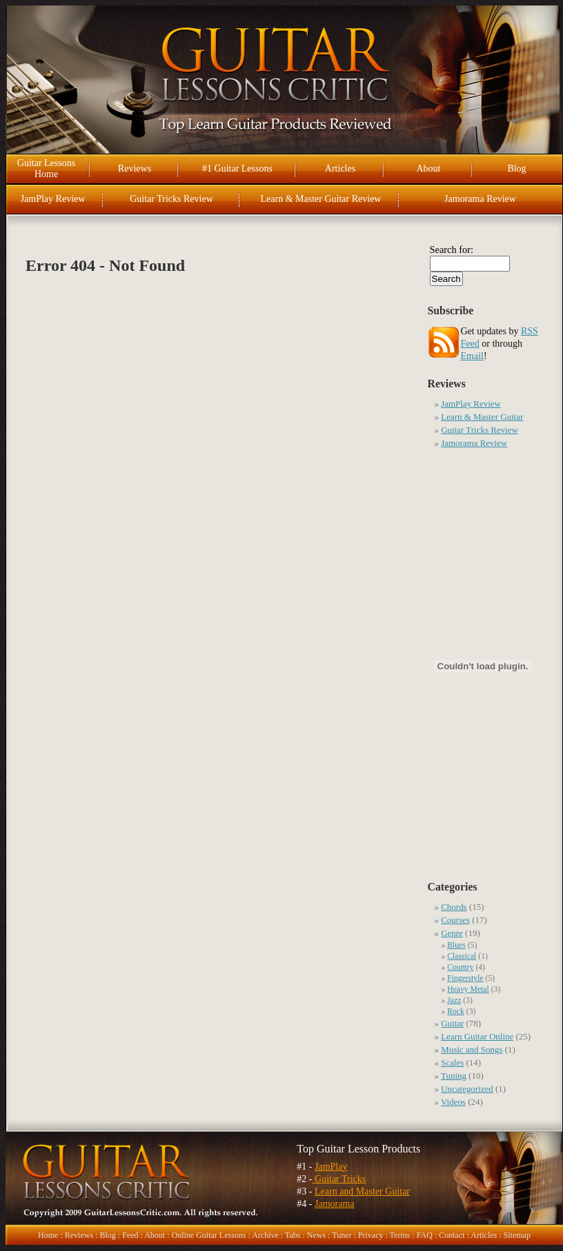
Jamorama (335, 1204)
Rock (455, 1011)
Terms (400, 1235)
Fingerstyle (465, 978)
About (429, 168)
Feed (130, 1235)
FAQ (425, 1235)
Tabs (293, 1235)
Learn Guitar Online (477, 1036)
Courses (455, 920)
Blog (516, 168)
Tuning (453, 1075)
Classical (461, 956)
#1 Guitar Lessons (237, 168)
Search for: (452, 249)
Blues (456, 945)
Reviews (134, 168)
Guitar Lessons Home (46, 168)
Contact (451, 1235)
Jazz (454, 1000)
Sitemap (517, 1235)
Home (48, 1235)
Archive (265, 1235)
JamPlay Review (53, 199)
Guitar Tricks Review (171, 199)
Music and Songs (471, 1049)
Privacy (371, 1235)
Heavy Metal (468, 989)
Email (472, 356)
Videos (453, 1102)
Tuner (341, 1235)
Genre (452, 933)
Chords (453, 907)
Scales (452, 1062)
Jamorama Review (480, 199)
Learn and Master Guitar (362, 1191)
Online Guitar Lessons (208, 1235)
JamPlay (331, 1166)
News (316, 1235)
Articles (340, 168)
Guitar (452, 1023)
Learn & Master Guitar (482, 416)
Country (460, 967)
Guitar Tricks (339, 1179)
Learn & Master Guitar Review (321, 199)
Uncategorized (467, 1089)
